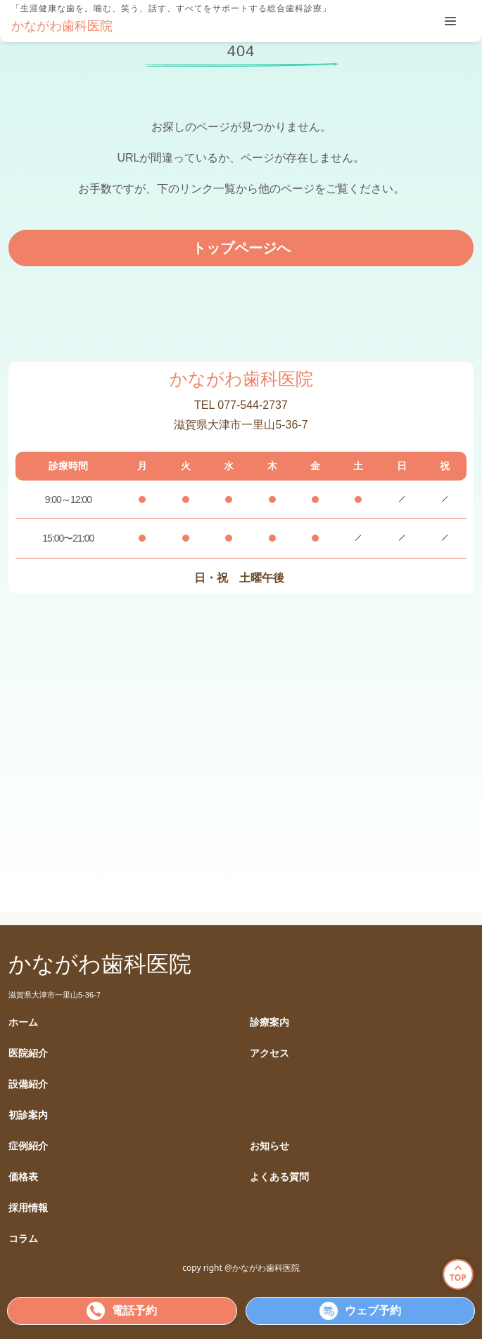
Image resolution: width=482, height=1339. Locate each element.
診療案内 (269, 1022)
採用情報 (28, 1208)
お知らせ (269, 1146)
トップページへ (241, 248)
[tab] (450, 21)
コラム (23, 1239)
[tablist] (450, 21)
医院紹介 (28, 1053)
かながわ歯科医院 (62, 26)
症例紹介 (28, 1146)
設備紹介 (28, 1084)
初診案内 (28, 1115)
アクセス (269, 1053)
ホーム (23, 1022)
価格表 (23, 1177)
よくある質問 (279, 1177)
